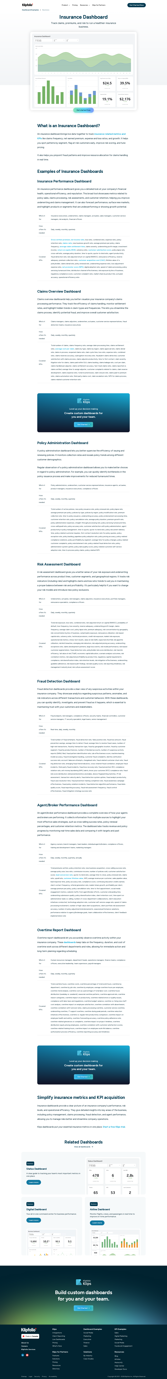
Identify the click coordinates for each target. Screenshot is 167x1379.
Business (45, 10)
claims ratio (67, 243)
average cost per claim (64, 349)
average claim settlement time (72, 247)
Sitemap (24, 1376)
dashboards (70, 942)
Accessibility (53, 1376)
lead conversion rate (64, 875)
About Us (25, 1343)
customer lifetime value (73, 878)
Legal (30, 1376)
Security (37, 1376)
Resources (85, 6)
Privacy (44, 1376)
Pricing (75, 5)
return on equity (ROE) (66, 250)
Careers (24, 1346)
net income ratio (77, 240)
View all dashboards (83, 1147)
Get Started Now (137, 5)
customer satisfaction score (99, 250)
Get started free (83, 110)
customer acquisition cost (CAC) (91, 260)
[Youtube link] (27, 1355)
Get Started (82, 424)
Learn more (33, 1182)
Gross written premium (60, 240)
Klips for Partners (98, 5)
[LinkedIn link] (22, 1355)
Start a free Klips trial (114, 1126)
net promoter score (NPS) (73, 267)
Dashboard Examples (30, 10)
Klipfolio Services (28, 1349)
